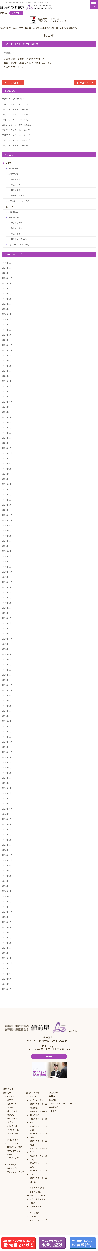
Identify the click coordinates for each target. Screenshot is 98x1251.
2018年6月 (6, 659)
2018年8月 (6, 654)
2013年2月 (6, 953)
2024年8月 (6, 319)
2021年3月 (6, 499)
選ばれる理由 (12, 1143)
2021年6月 (6, 484)
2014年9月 (6, 870)
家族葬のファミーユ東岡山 (38, 1128)
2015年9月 (6, 814)
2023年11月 (7, 350)
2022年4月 (6, 432)
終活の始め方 (16, 179)
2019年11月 (7, 577)
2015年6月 (6, 824)
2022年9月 (6, 407)
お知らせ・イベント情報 (18, 201)
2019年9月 (6, 587)
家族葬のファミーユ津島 (38, 1165)
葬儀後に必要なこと (19, 195)
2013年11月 (7, 911)
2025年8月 (6, 288)
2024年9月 (6, 314)
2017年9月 (6, 700)
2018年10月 (7, 644)
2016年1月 (6, 793)
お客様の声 (13, 168)
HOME (49, 1056)
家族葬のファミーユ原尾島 (38, 1120)
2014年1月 (6, 901)
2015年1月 (6, 850)
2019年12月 (7, 571)
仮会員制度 (54, 1092)
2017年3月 (6, 726)
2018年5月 (6, 664)
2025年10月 (7, 278)
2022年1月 (6, 448)
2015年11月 (7, 803)
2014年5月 (6, 891)
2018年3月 (6, 669)
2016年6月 (6, 767)
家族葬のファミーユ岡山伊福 (38, 1106)
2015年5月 (6, 829)
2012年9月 (6, 978)
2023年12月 (7, 345)
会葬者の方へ (54, 1107)
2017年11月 (7, 690)
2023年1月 (6, 386)
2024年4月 (6, 329)
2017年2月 (6, 731)
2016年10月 (7, 752)
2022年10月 (7, 401)
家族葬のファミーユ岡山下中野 (38, 1113)
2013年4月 (6, 942)
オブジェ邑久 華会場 (12, 1116)
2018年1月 (6, 680)
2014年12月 (7, 855)
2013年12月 (7, 906)
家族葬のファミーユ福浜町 (38, 1143)
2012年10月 (7, 973)
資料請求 (53, 1096)
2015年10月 (7, 808)
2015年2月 (6, 844)
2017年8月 (6, 705)
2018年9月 (6, 649)
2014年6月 (6, 886)
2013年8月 (6, 927)
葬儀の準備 (16, 190)
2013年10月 (7, 917)
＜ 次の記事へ (13, 82)
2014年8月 (6, 875)
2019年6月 (6, 602)
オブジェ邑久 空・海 (12, 1124)
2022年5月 (6, 427)
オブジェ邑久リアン (12, 1102)
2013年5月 (6, 937)
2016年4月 (6, 777)
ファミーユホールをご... (16, 109)
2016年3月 (6, 783)
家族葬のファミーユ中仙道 (38, 1135)
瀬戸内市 (7, 1092)
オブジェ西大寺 (14, 1133)
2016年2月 (6, 788)
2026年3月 (6, 267)
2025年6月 (6, 298)
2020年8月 (6, 535)
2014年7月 (6, 881)
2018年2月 (6, 674)
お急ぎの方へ (12, 1168)
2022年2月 (6, 443)
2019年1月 (6, 628)
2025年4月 (6, 309)
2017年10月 (7, 695)
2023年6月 (6, 360)
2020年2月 (6, 561)
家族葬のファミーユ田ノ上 (38, 1180)
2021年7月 (6, 479)
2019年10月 (7, 582)
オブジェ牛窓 (13, 1129)
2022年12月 (7, 391)
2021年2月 (6, 504)
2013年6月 (6, 932)
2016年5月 (6, 772)
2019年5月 (6, 607)
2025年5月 (6, 304)
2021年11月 (7, 458)
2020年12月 (7, 515)
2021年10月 (7, 463)
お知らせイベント (14, 1139)
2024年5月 (6, 324)
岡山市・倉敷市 (32, 1093)
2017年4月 (6, 721)
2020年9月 (6, 530)
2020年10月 (7, 525)
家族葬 (10, 1154)
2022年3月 (6, 437)
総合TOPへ (16, 13)
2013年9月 (6, 922)
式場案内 (10, 1096)
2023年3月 (6, 376)
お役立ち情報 (14, 174)
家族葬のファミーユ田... (16, 104)
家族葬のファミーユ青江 (38, 1150)
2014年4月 (6, 896)
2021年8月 (6, 474)
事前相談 (53, 1100)
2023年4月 (6, 370)
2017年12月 (7, 685)
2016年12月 (7, 741)
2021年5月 (6, 489)
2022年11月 (7, 396)
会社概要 (53, 1111)
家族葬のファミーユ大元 (38, 1172)
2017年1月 (6, 736)
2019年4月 (6, 613)
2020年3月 (6, 556)
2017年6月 (6, 711)
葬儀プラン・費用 (14, 1147)
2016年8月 (6, 762)
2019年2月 (6, 623)
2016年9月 (6, 757)
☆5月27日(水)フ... (14, 99)
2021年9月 (6, 468)
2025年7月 (6, 293)
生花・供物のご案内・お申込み (62, 1103)
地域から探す (7, 1089)
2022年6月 (6, 422)
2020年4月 (6, 551)
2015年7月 (6, 819)
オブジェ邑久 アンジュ (13, 1109)
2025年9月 (6, 283)
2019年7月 (6, 597)
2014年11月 (7, 860)
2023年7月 (6, 355)
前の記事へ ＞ (85, 82)
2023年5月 (6, 365)
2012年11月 (7, 968)
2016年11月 (7, 747)
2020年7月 (6, 541)
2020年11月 (7, 520)
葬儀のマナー (16, 184)
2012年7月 (6, 989)
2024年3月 (6, 334)
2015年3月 (6, 839)
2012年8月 (6, 984)
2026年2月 (6, 273)
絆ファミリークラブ (15, 1172)
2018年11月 (7, 638)
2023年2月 (6, 381)
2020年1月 (6, 566)
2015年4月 (6, 834)
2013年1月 (6, 958)
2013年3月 (6, 948)
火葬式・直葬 (13, 1158)
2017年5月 (6, 716)
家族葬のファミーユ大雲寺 (38, 1157)
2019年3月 (6, 618)
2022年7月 (6, 417)
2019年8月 (6, 592)
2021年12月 (7, 453)
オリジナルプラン (15, 1150)
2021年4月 (6, 494)
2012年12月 (7, 963)
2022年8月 (6, 412)
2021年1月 (6, 510)
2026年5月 (6, 262)
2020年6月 (6, 546)
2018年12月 (7, 633)
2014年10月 (7, 865)
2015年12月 (7, 798)
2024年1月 (6, 340)
